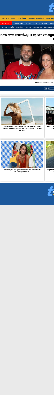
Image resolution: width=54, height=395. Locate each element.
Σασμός (28, 27)
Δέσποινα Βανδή (8, 27)
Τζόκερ (28, 23)
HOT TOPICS (6, 23)
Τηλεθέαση (21, 18)
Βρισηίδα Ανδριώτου (36, 18)
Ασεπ (13, 18)
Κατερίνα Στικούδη (40, 23)
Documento (37, 27)
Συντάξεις (19, 27)
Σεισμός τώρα (18, 23)
